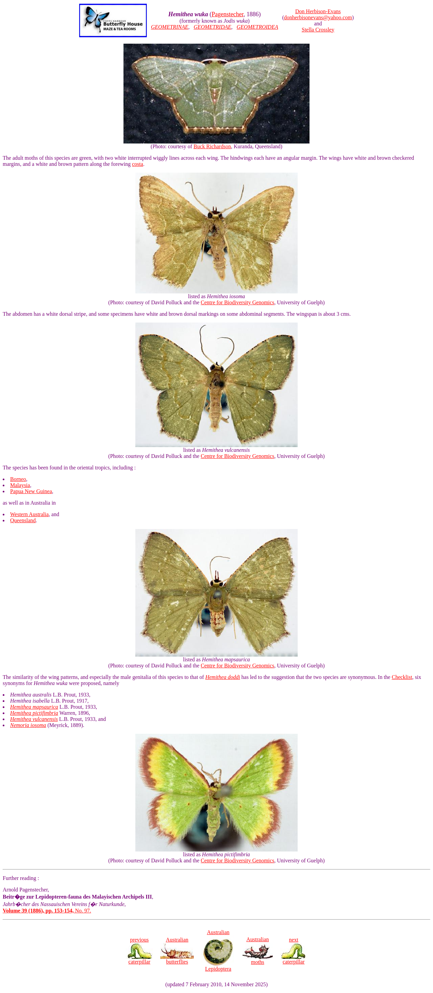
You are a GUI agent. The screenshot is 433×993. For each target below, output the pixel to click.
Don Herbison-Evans (318, 11)
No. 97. (47, 910)
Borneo (18, 479)
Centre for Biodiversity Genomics (237, 302)
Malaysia (20, 485)
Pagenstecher (228, 14)
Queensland (23, 520)
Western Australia (29, 514)
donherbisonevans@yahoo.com (318, 17)
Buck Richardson (212, 146)
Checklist (402, 677)
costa (137, 164)
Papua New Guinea (31, 491)
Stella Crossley (318, 29)
